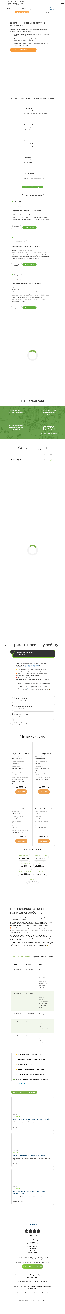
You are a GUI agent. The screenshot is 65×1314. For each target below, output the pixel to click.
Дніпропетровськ (32, 1277)
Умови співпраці (32, 1240)
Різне (15, 1127)
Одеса (40, 1275)
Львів (48, 1275)
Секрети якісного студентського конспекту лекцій (31, 1119)
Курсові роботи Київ (40, 1281)
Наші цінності (32, 1238)
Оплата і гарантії (32, 1244)
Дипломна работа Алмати (25, 1293)
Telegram (34, 688)
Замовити (21, 791)
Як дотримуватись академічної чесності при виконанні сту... (29, 1192)
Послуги (32, 1242)
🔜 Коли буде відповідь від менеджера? (30, 1074)
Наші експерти (32, 1253)
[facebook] (34, 1231)
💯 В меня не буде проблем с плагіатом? (30, 1059)
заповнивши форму (30, 666)
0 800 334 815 (27, 8)
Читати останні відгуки (32, 187)
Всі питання (19, 1083)
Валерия (15, 1152)
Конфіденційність (32, 1246)
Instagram (27, 688)
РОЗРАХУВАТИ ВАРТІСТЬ (23, 50)
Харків (44, 1275)
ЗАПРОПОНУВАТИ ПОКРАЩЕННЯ (32, 1266)
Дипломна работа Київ (41, 1293)
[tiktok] (30, 1231)
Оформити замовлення (21, 12)
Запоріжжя (33, 1275)
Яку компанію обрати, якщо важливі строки (29, 1155)
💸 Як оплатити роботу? (24, 1064)
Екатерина (16, 1116)
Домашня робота (18, 1201)
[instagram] (38, 1231)
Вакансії (32, 1250)
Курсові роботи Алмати (25, 1281)
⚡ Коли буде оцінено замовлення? (28, 1054)
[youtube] (26, 1231)
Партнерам (32, 1248)
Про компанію (32, 1235)
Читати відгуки (29, 227)
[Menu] (62, 3)
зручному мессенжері (31, 665)
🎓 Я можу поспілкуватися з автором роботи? (32, 1079)
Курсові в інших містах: (22, 1275)
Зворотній (53, 8)
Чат (9, 8)
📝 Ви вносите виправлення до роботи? (30, 1069)
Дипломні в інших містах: (22, 1286)
